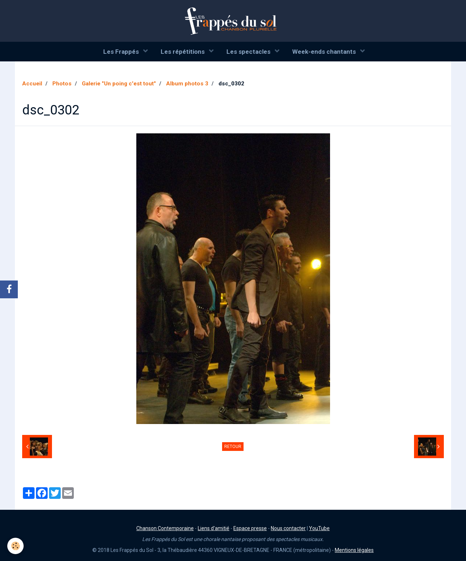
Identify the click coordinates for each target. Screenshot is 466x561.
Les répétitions (183, 51)
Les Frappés (121, 51)
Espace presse (250, 528)
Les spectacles (249, 51)
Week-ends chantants (324, 51)
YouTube (319, 528)
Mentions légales (354, 550)
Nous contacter (288, 528)
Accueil (32, 83)
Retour (232, 446)
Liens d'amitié (213, 528)
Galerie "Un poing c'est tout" (119, 83)
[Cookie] (15, 546)
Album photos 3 (187, 83)
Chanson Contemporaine (165, 528)
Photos (62, 83)
